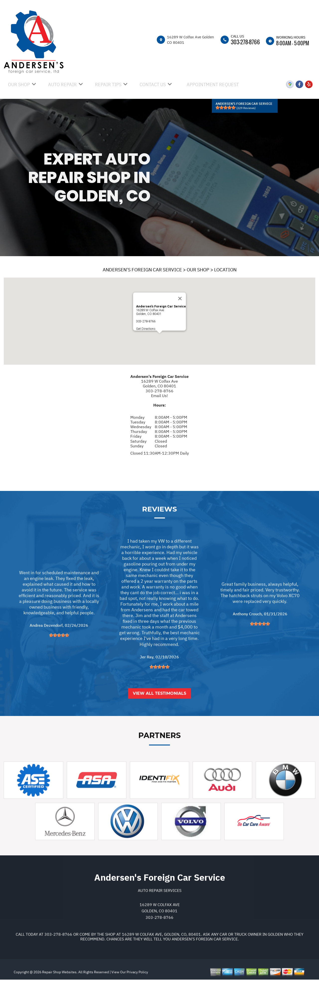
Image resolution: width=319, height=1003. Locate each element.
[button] (159, 338)
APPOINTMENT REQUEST (213, 84)
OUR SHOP (19, 84)
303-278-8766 (245, 42)
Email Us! (159, 395)
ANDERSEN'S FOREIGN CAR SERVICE (142, 270)
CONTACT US (153, 84)
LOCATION (225, 270)
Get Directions (146, 329)
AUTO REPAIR (62, 84)
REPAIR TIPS (108, 84)
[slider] (226, 108)
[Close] (180, 298)
